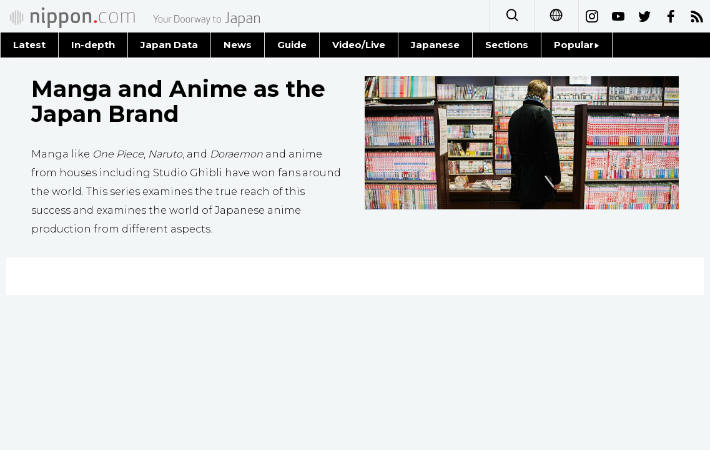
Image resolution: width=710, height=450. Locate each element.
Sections (507, 45)
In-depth (93, 45)
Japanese (435, 45)
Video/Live (358, 45)
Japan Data (169, 45)
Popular (576, 45)
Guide (292, 45)
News (238, 45)
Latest (29, 45)
